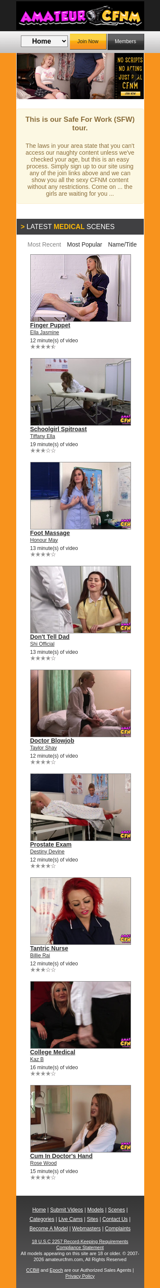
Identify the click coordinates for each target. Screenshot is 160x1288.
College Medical (53, 1052)
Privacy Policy (79, 1276)
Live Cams (70, 1219)
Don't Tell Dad (50, 636)
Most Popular (84, 244)
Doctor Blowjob (52, 740)
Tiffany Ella (42, 436)
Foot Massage (50, 532)
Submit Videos (66, 1210)
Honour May (44, 540)
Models (95, 1210)
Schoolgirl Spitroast (58, 429)
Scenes (116, 1210)
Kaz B (37, 1059)
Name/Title (122, 244)
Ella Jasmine (44, 332)
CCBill (32, 1270)
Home (39, 1210)
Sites (93, 1219)
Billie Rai (40, 956)
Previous (29, 76)
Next (131, 76)
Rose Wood (43, 1163)
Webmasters (86, 1229)
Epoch (56, 1270)
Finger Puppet (50, 325)
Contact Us (115, 1219)
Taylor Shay (43, 748)
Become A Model (48, 1229)
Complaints (118, 1229)
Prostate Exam (51, 844)
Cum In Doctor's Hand (61, 1156)
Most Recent (44, 244)
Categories (41, 1219)
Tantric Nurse (49, 948)
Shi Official (42, 644)
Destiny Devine (47, 852)
